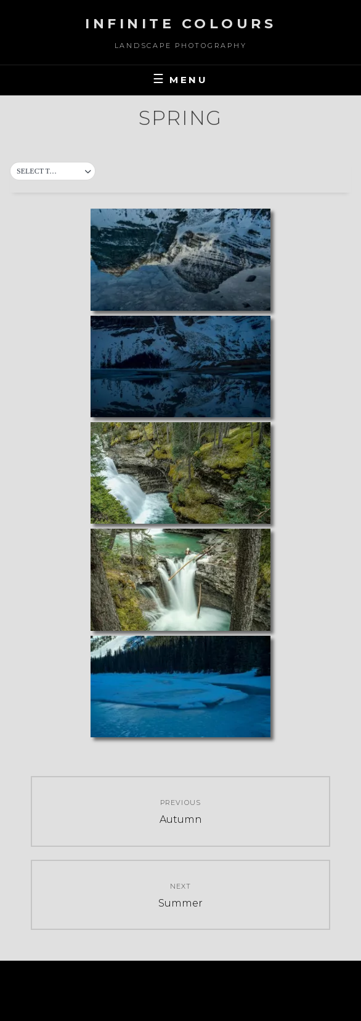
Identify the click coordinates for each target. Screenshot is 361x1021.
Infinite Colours (180, 23)
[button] (52, 171)
